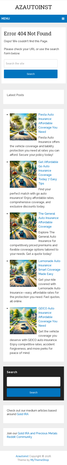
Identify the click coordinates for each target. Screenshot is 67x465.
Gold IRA (23, 414)
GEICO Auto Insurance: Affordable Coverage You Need (47, 317)
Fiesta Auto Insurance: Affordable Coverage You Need (47, 123)
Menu (5, 18)
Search (31, 74)
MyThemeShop (40, 460)
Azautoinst (33, 7)
